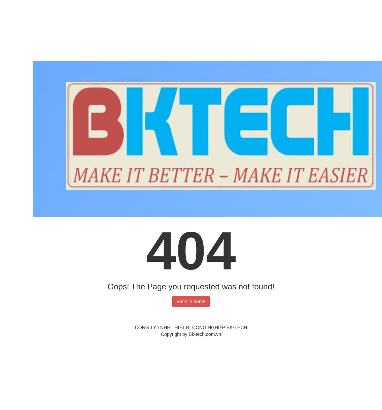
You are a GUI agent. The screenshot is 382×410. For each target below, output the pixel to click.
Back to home (191, 301)
